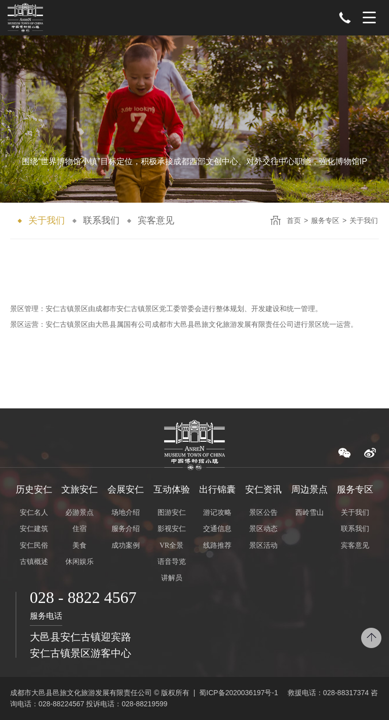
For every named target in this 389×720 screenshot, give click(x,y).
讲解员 (171, 578)
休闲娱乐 (79, 561)
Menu (369, 18)
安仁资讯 (263, 489)
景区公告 (263, 512)
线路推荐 (217, 545)
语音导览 (172, 561)
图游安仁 (172, 512)
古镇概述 (34, 561)
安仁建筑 (34, 529)
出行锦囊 (217, 489)
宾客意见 (156, 220)
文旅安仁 (79, 489)
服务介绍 (125, 529)
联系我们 (101, 220)
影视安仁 (172, 529)
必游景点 (79, 512)
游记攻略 (217, 512)
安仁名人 (34, 512)
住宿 (79, 529)
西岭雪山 (309, 512)
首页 (294, 220)
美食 (79, 545)
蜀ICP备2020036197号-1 (238, 693)
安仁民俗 (34, 545)
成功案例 (125, 545)
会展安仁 (125, 489)
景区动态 (263, 529)
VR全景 (171, 545)
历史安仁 (34, 489)
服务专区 (325, 220)
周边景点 (309, 489)
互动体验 (171, 489)
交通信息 (217, 529)
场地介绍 (125, 512)
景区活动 (263, 545)
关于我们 (46, 220)
